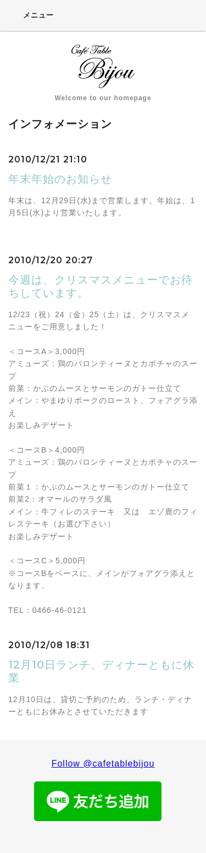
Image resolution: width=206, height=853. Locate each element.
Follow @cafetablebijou (103, 763)
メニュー (31, 14)
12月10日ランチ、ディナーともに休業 (101, 671)
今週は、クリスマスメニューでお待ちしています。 (100, 286)
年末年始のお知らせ (60, 179)
